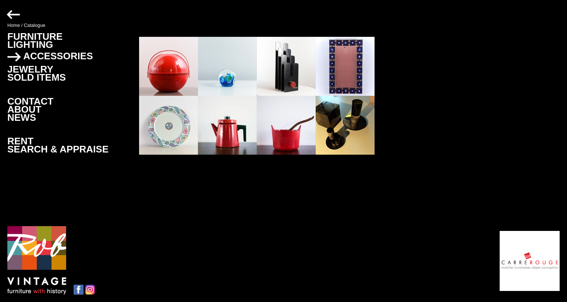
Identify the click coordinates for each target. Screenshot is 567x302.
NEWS (21, 117)
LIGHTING (30, 44)
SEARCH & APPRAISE (58, 149)
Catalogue (34, 25)
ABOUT (24, 109)
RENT (20, 141)
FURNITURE (35, 36)
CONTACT (30, 101)
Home (13, 25)
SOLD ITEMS (36, 77)
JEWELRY (30, 69)
